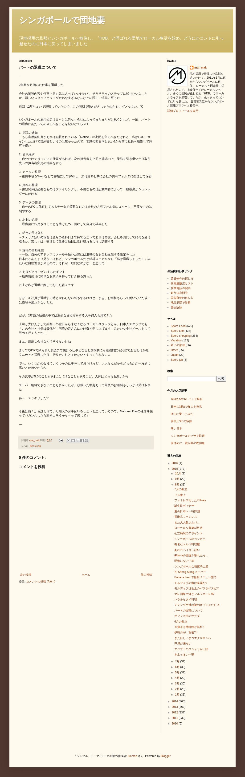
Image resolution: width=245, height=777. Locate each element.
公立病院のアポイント (188, 533)
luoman (132, 756)
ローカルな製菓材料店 (188, 528)
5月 (177, 672)
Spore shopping (181, 335)
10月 (178, 473)
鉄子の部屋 (178, 345)
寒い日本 (176, 428)
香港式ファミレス (185, 516)
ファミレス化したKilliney (190, 500)
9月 (177, 479)
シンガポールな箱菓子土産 (191, 566)
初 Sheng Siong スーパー (190, 572)
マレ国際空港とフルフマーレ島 (194, 594)
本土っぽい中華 (184, 654)
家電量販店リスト (182, 283)
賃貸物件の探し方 (182, 278)
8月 (177, 484)
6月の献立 (180, 621)
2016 (175, 463)
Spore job (35, 446)
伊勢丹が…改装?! (185, 632)
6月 (177, 667)
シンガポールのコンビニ (189, 539)
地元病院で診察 (181, 302)
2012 (175, 712)
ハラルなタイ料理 (185, 599)
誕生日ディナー (184, 505)
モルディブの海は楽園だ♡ (190, 583)
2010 (175, 723)
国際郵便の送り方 (182, 297)
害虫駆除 (176, 307)
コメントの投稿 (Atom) (40, 581)
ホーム (86, 574)
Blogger (166, 756)
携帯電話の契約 (181, 288)
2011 (175, 718)
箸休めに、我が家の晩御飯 (188, 443)
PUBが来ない (183, 643)
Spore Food (178, 326)
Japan (175, 354)
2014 (175, 701)
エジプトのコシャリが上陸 (191, 649)
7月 (177, 661)
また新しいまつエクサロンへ (192, 638)
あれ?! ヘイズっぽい (187, 550)
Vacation (176, 340)
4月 (177, 678)
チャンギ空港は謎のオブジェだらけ (197, 605)
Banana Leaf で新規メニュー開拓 (195, 577)
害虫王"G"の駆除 (181, 421)
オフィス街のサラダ (187, 616)
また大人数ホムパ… (187, 522)
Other (174, 350)
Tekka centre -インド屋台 (187, 399)
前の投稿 (146, 574)
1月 (177, 694)
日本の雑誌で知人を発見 (186, 406)
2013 (175, 706)
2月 (177, 689)
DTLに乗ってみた (182, 414)
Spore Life (177, 330)
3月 (177, 683)
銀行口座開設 (179, 293)
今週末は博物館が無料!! (189, 627)
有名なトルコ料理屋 (187, 544)
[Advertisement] (186, 190)
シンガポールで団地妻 (62, 20)
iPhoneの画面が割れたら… (191, 555)
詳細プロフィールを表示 (182, 111)
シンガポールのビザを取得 (188, 435)
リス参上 (180, 495)
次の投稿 (25, 574)
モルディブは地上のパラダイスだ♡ (196, 588)
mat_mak (200, 67)
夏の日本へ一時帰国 (187, 511)
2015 (175, 468)
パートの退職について (188, 610)
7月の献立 (180, 489)
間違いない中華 (184, 561)
